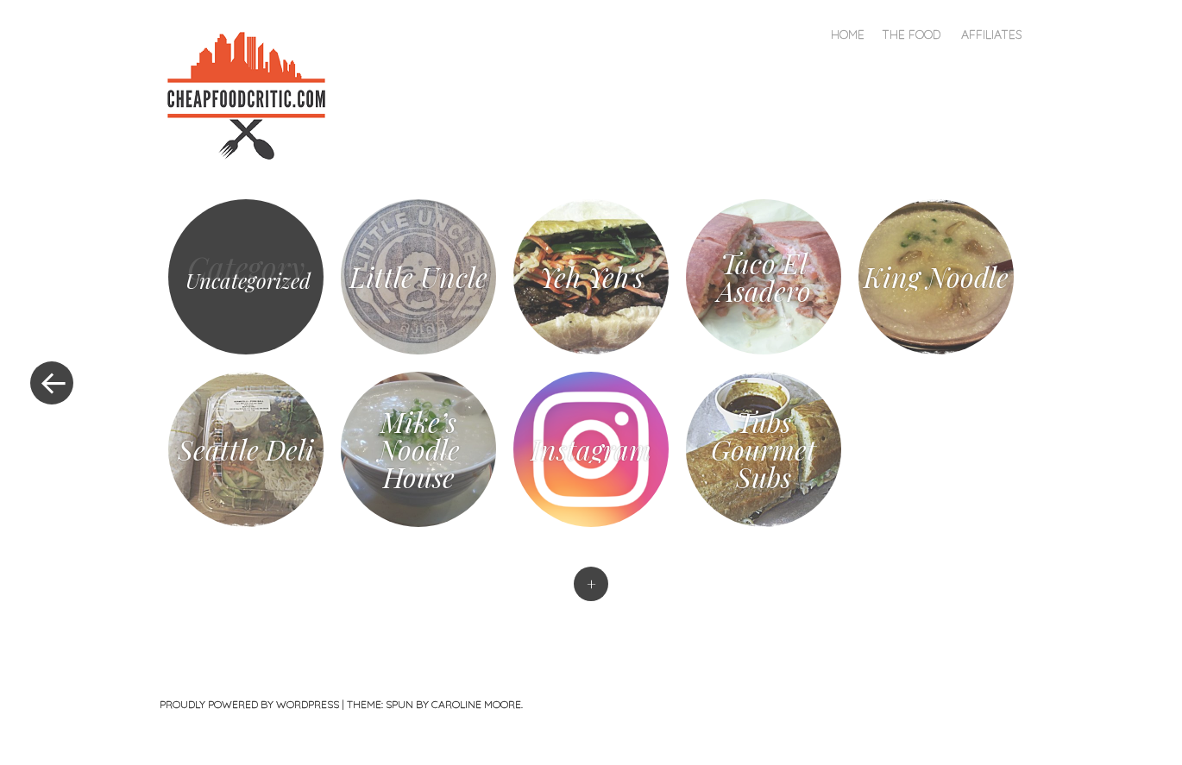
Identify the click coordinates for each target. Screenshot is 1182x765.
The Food (911, 34)
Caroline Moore (476, 704)
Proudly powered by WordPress (249, 704)
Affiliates (991, 34)
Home (847, 34)
